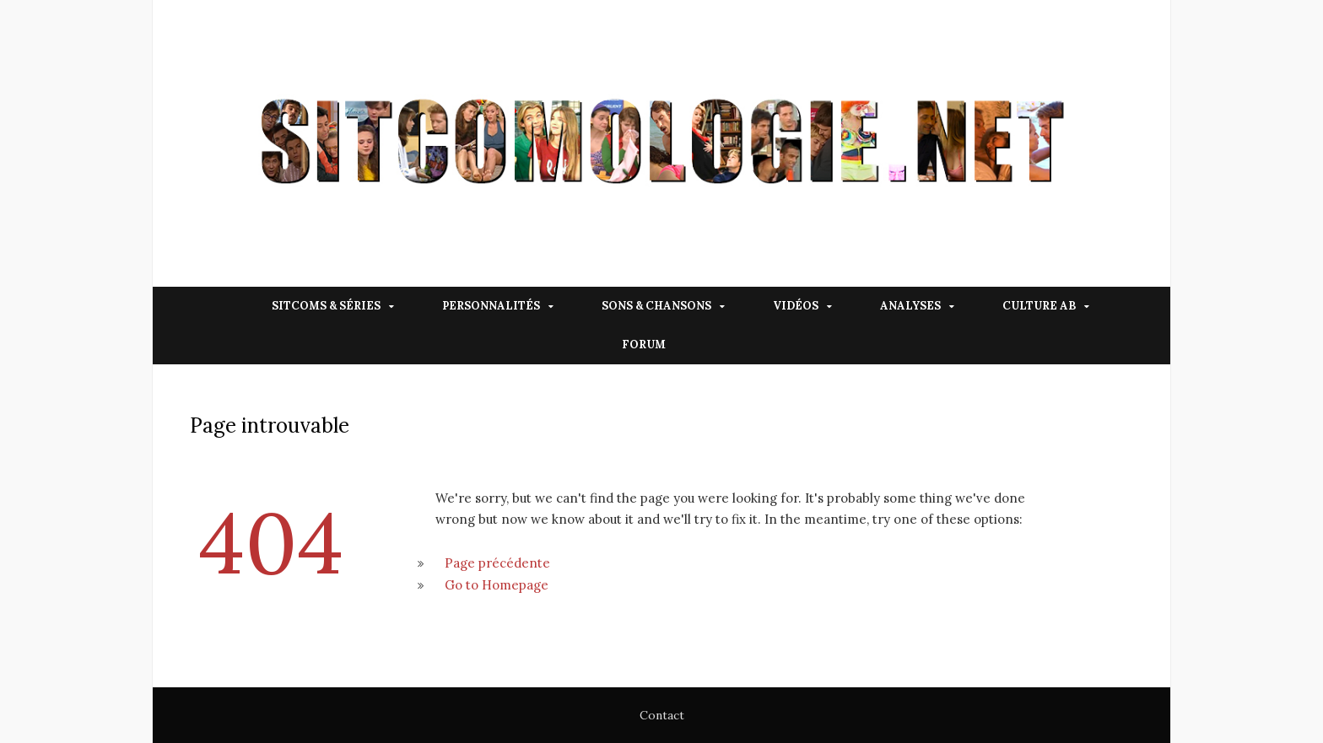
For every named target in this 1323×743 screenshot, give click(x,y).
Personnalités (491, 306)
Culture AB (1039, 306)
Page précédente (497, 563)
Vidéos (795, 306)
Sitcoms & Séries (326, 306)
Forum (644, 344)
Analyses (910, 306)
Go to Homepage (496, 585)
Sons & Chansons (656, 306)
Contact (662, 715)
